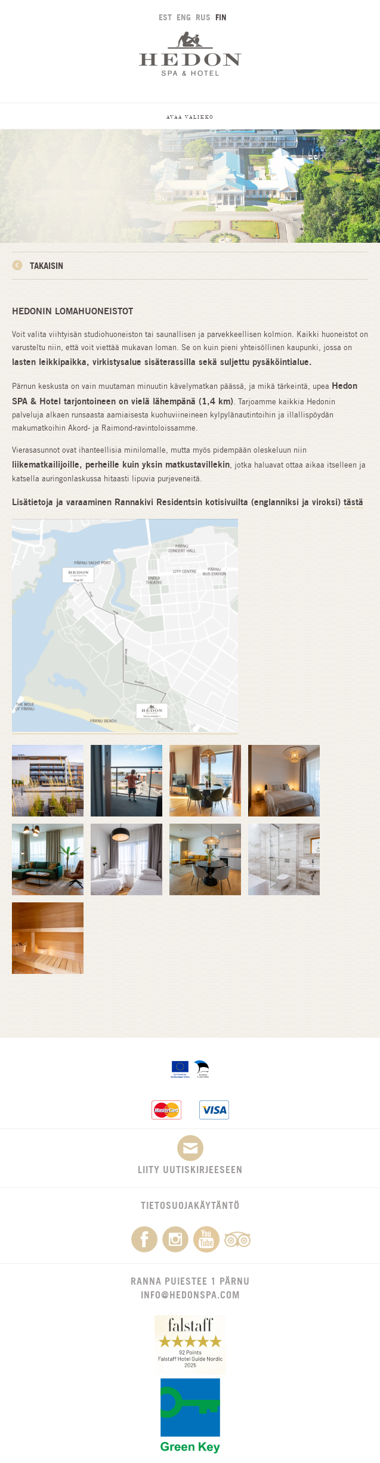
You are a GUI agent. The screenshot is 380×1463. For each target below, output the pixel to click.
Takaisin (46, 265)
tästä (353, 502)
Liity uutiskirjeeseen (190, 1155)
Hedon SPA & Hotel (190, 53)
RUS (203, 17)
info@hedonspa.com (190, 1295)
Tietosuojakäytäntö (190, 1205)
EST (165, 17)
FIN (221, 17)
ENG (184, 17)
